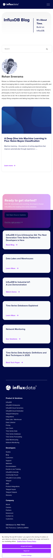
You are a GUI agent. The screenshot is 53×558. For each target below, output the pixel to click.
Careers (8, 507)
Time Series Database (13, 434)
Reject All (26, 551)
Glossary (9, 495)
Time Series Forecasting (14, 437)
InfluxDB (9, 402)
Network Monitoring (12, 442)
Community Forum (12, 475)
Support (8, 460)
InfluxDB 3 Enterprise (13, 405)
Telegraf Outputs (11, 492)
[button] (48, 4)
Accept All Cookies (26, 546)
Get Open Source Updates (16, 217)
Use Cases (9, 428)
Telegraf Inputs (11, 489)
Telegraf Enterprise (12, 414)
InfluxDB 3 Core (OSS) (13, 478)
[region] (26, 545)
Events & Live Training (13, 469)
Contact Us (9, 516)
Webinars (9, 463)
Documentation (11, 466)
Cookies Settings (26, 555)
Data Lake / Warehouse (14, 419)
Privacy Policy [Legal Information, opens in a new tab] (31, 541)
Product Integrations (12, 486)
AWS (7, 483)
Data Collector (10, 422)
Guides (8, 452)
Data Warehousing (12, 440)
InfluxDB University (12, 472)
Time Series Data (11, 431)
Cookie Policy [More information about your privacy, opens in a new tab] (21, 541)
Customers (9, 458)
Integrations (10, 417)
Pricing (8, 425)
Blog (7, 455)
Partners (8, 510)
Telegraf (8, 481)
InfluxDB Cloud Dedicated (14, 411)
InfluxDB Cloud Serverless (14, 408)
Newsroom (9, 513)
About (8, 504)
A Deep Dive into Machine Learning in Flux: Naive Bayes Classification (25, 140)
